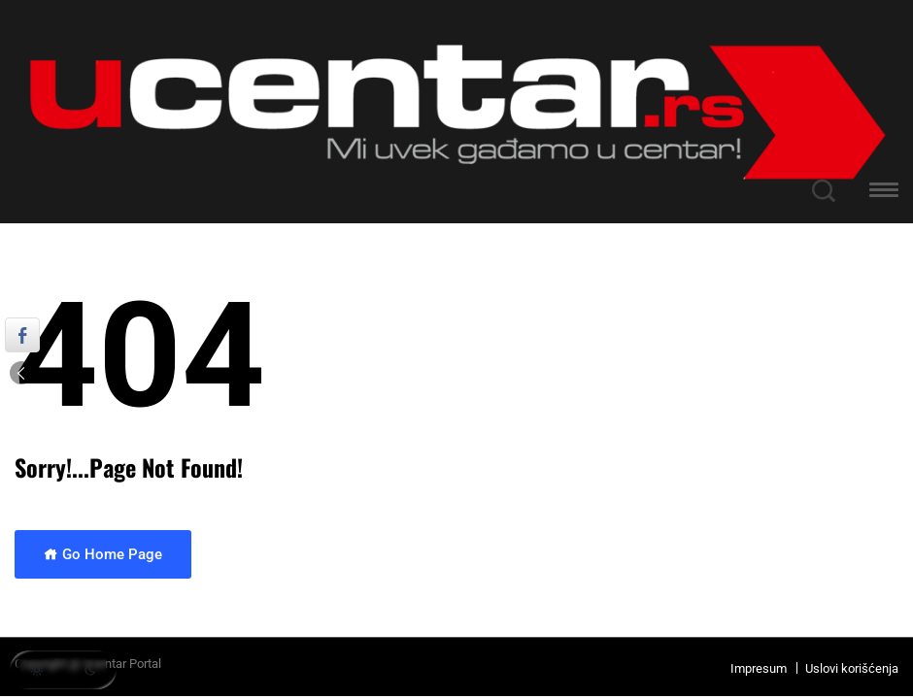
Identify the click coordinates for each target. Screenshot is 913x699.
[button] (883, 193)
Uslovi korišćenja (851, 668)
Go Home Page (103, 554)
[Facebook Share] (22, 334)
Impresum (758, 668)
